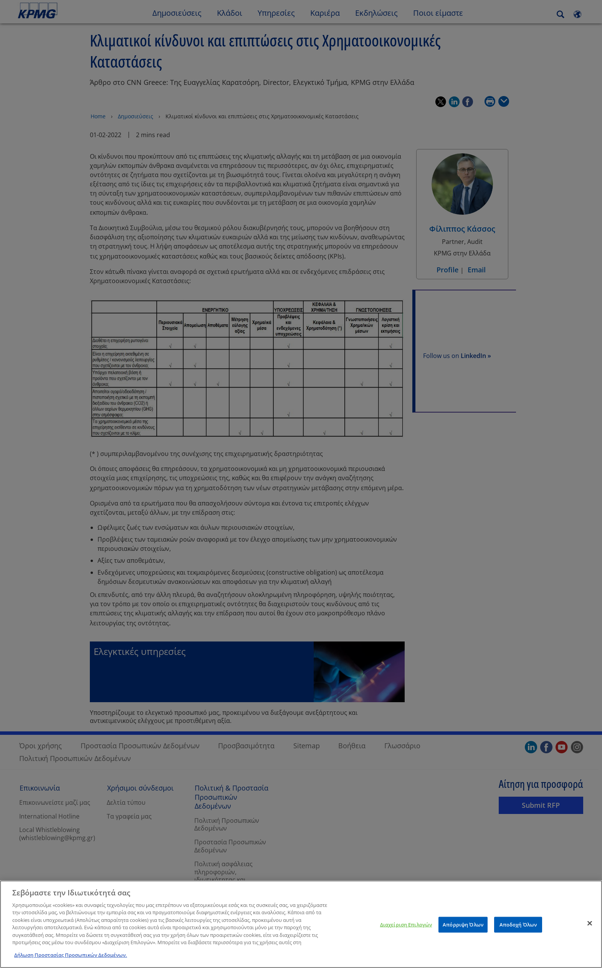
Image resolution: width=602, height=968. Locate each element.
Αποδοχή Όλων (518, 935)
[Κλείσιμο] (589, 933)
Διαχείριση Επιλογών (406, 935)
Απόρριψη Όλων (463, 935)
